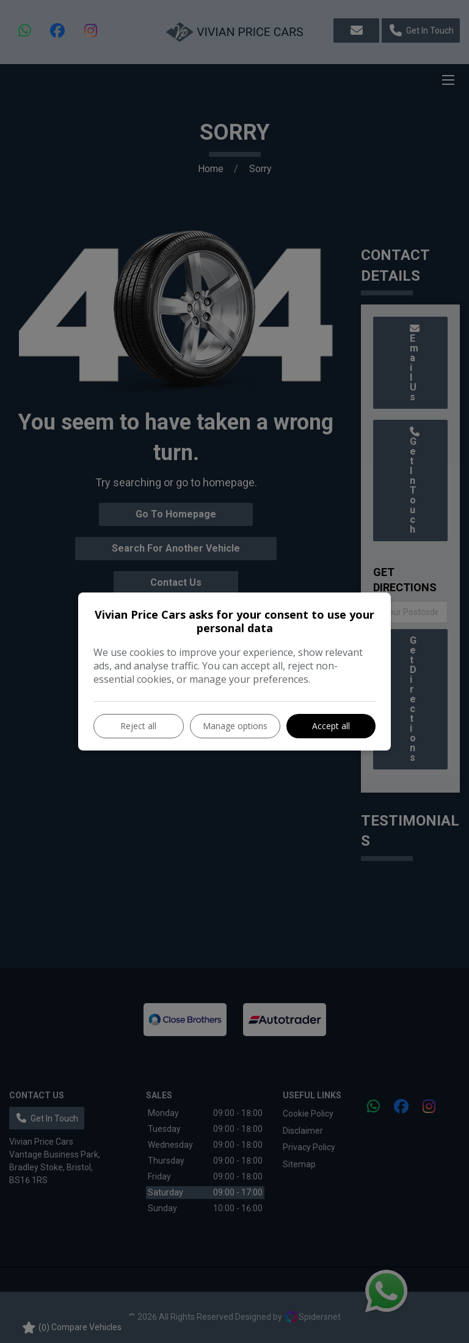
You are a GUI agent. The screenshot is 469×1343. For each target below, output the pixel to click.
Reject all (138, 726)
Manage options (235, 726)
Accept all (331, 726)
